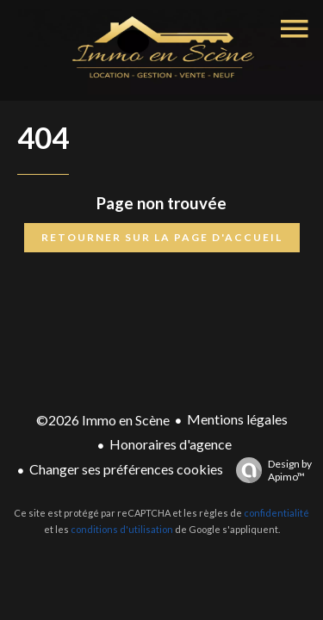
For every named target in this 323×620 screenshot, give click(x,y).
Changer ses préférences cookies (126, 469)
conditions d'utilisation (122, 529)
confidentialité (276, 512)
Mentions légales (237, 419)
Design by (269, 470)
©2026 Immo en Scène (103, 420)
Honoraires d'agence (170, 444)
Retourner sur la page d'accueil (162, 237)
